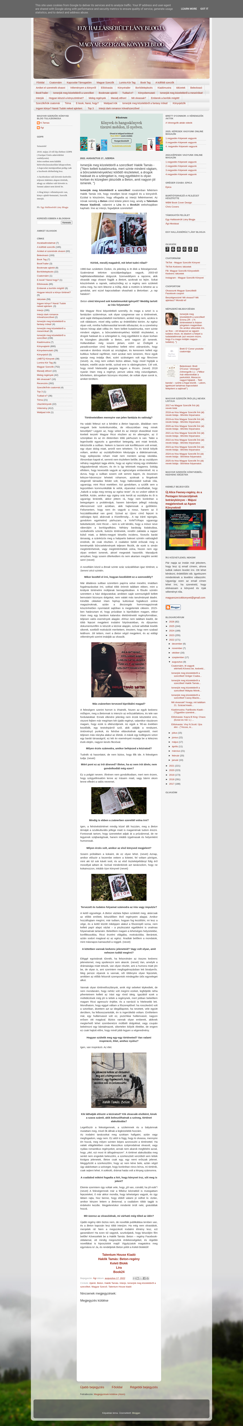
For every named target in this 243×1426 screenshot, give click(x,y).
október (176, 652)
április (175, 746)
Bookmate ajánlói (108, 93)
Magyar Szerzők (105, 82)
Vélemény (42, 408)
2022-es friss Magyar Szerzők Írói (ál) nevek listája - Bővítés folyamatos (185, 441)
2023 (172, 635)
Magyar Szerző (99, 1286)
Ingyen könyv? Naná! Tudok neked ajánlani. (59, 108)
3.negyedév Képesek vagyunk (181, 142)
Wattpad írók (110, 103)
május (175, 742)
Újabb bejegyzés (92, 1387)
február (176, 755)
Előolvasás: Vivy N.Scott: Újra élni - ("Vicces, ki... (186, 725)
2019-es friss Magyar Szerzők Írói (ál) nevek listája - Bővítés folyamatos (185, 420)
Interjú (123, 1283)
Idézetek (180, 87)
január (175, 760)
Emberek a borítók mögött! (165, 98)
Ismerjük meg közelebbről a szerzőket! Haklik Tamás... (186, 681)
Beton (100, 1283)
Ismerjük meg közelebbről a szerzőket (73, 93)
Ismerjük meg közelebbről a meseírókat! (181, 93)
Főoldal (41, 82)
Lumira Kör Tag (127, 82)
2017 (172, 784)
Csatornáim (55, 82)
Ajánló (92, 1283)
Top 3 (91, 108)
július (175, 733)
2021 (172, 765)
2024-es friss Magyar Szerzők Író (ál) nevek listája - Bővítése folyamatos (185, 455)
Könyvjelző (42, 354)
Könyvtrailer (124, 87)
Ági (42, 127)
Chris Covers (172, 206)
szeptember (178, 657)
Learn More (189, 8)
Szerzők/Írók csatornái (48, 103)
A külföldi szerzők (164, 82)
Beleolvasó (196, 87)
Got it (204, 8)
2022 (172, 639)
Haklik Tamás (111, 1283)
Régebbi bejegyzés (144, 1387)
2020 (172, 770)
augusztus (177, 662)
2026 (172, 621)
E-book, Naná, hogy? (87, 103)
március (176, 751)
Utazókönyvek (44, 404)
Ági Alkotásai (172, 223)
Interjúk (40, 98)
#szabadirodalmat (46, 243)
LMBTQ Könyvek (46, 358)
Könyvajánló (43, 346)
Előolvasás (107, 87)
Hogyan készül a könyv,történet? (66, 98)
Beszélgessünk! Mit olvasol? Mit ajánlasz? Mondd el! (182, 299)
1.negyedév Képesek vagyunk (181, 138)
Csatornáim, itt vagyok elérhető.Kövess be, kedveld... (188, 667)
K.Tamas (45, 122)
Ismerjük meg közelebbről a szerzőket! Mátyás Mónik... (186, 689)
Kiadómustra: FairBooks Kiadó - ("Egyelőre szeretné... (187, 711)
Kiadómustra (164, 87)
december (177, 643)
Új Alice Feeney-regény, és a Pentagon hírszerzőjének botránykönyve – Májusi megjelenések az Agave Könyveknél (184, 500)
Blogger (136, 1413)
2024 (172, 630)
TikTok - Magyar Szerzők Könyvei (183, 262)
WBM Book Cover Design (179, 202)
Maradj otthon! (119, 98)
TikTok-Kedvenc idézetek (178, 266)
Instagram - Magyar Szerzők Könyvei (185, 277)
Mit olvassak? (138, 98)
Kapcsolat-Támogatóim (79, 82)
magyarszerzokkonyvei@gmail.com (185, 597)
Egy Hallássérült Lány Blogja (54, 207)
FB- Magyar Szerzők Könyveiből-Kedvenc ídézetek (183, 272)
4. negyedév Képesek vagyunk (181, 146)
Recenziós (42, 383)
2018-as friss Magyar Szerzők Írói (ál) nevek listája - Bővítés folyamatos (185, 413)
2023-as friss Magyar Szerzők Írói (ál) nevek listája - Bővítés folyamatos (185, 448)
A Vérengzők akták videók (179, 122)
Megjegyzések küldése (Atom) (109, 1394)
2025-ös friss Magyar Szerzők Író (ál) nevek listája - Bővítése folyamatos (185, 462)
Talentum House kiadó (120, 1286)
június (175, 737)
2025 (172, 626)
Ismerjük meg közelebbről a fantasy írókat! (145, 103)
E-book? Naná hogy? (48, 280)
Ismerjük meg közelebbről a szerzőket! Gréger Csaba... (186, 674)
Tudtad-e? (127, 93)
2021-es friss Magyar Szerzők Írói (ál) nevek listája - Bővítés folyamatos (185, 434)
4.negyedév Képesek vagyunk (181, 174)
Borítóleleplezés (144, 87)
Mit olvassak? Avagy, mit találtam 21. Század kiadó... (188, 703)
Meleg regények (97, 98)
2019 (172, 775)
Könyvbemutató (146, 93)
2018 (172, 779)
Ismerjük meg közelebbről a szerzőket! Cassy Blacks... (186, 696)
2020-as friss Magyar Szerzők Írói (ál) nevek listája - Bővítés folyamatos (185, 427)
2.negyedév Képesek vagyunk (181, 166)
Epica (168, 187)
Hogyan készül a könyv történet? (54, 292)
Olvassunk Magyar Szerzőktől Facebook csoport (181, 292)
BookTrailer (42, 93)
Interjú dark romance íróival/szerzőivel (119, 108)
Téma (68, 103)
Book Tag (145, 82)
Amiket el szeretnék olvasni (50, 87)
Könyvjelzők (179, 103)
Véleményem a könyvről (83, 87)
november (177, 648)
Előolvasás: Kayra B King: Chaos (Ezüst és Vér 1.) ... (188, 718)
